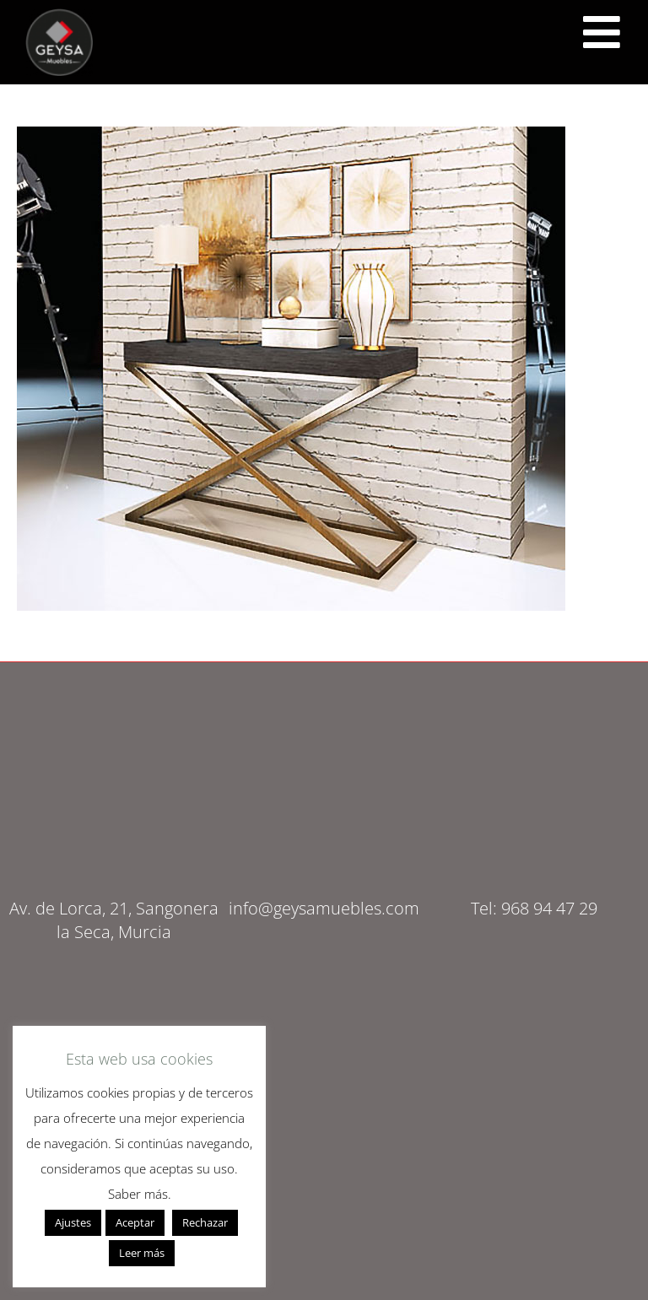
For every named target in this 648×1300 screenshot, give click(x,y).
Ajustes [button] (73, 1222)
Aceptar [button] (135, 1222)
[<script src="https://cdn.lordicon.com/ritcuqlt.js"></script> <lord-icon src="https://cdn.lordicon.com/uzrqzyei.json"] (601, 32)
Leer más (142, 1252)
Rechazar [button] (205, 1222)
